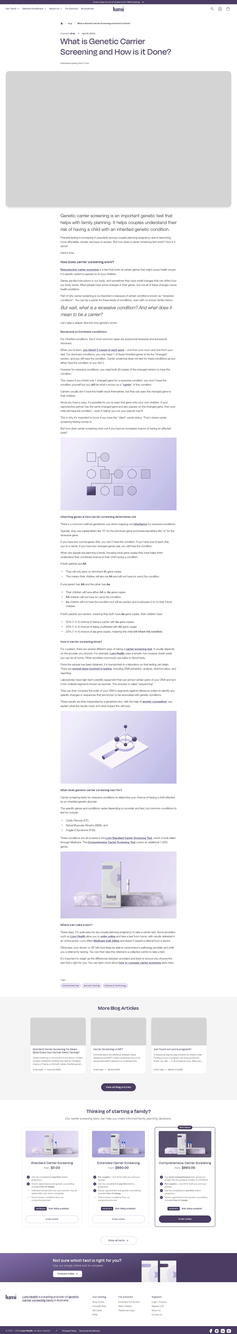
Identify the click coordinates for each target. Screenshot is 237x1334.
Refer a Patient (125, 1305)
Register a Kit (158, 1305)
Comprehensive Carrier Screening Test (111, 841)
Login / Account (159, 1300)
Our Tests (12, 8)
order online (108, 935)
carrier (127, 384)
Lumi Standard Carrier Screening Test (129, 837)
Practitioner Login (126, 1309)
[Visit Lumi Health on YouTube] (228, 1329)
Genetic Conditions (34, 8)
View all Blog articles (118, 1085)
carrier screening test (139, 648)
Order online (51, 1217)
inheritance (140, 524)
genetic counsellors (154, 701)
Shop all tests (118, 1238)
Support (157, 1295)
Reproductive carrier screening (79, 270)
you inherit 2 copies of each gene (103, 350)
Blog (70, 23)
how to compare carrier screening (140, 961)
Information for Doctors (129, 1300)
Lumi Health (117, 653)
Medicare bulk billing (106, 939)
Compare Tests (99, 1305)
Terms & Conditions (89, 1329)
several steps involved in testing (92, 668)
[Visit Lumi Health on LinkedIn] (222, 1329)
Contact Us (157, 1313)
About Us (55, 8)
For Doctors (71, 8)
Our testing (99, 1295)
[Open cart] (228, 8)
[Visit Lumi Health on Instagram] (216, 1329)
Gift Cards (97, 1309)
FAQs (95, 1313)
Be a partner (87, 8)
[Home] (61, 23)
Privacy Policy (69, 1329)
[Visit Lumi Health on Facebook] (210, 1329)
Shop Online (98, 1300)
